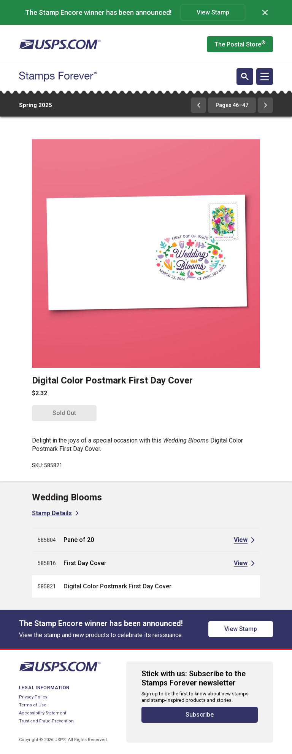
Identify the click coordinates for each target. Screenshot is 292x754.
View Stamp (213, 12)
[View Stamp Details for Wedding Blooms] (55, 513)
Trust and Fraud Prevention (46, 721)
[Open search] (244, 76)
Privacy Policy (33, 697)
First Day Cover (84, 563)
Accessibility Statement (42, 713)
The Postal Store (239, 44)
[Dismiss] (265, 13)
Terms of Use (32, 705)
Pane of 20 (78, 539)
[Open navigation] (264, 76)
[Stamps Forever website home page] (58, 76)
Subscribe (200, 714)
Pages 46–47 (232, 105)
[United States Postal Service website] (60, 44)
